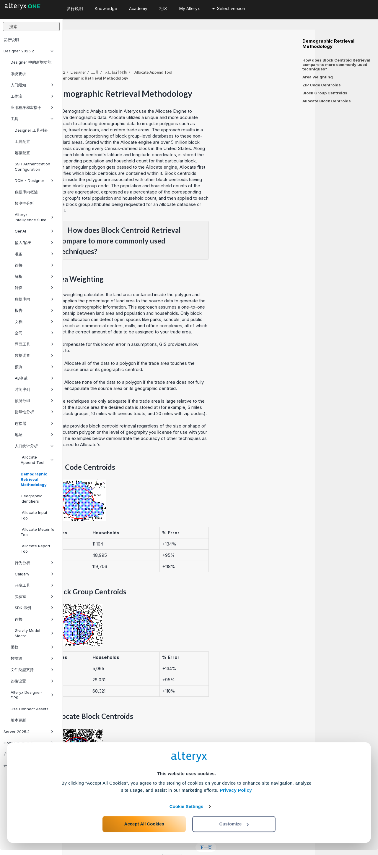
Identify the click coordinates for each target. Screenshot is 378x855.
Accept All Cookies (144, 828)
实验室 (34, 596)
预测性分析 (24, 203)
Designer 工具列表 (31, 130)
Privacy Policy (236, 795)
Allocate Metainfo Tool (37, 532)
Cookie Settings (186, 811)
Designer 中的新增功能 (31, 62)
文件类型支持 (32, 669)
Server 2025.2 (28, 731)
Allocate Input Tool (34, 515)
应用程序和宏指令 (32, 107)
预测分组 (34, 400)
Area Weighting (317, 77)
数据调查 (34, 355)
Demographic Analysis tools (153, 95)
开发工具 (34, 585)
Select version (228, 8)
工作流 (32, 96)
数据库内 (34, 299)
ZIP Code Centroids (321, 85)
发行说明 (11, 39)
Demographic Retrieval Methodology (34, 479)
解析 (34, 276)
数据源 (32, 658)
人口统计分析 (34, 445)
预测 (34, 366)
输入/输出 (34, 242)
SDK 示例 (34, 607)
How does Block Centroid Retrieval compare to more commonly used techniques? (336, 64)
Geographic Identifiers (32, 498)
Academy (138, 8)
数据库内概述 (26, 192)
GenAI (34, 231)
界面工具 (34, 344)
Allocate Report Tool (35, 548)
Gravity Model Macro (34, 633)
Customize (234, 828)
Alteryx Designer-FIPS (32, 695)
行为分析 (34, 562)
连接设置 (32, 681)
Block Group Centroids (324, 93)
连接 (34, 265)
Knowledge (106, 8)
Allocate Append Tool (37, 460)
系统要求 (18, 73)
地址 (34, 434)
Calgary (34, 574)
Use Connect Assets (29, 708)
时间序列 (34, 389)
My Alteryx (189, 8)
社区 (163, 8)
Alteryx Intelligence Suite (34, 217)
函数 (32, 647)
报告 (34, 310)
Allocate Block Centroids (326, 101)
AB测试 (34, 378)
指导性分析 (34, 411)
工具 (32, 118)
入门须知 (32, 85)
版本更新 (18, 720)
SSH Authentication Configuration (32, 167)
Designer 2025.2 (28, 51)
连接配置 (22, 152)
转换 (34, 287)
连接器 (34, 423)
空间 (34, 332)
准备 (34, 253)
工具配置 (22, 141)
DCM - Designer (34, 180)
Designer (141, 56)
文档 (34, 321)
